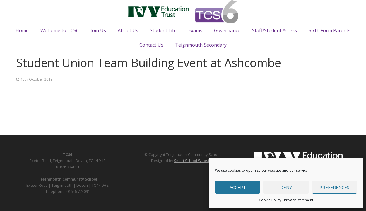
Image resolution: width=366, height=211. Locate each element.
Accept (238, 187)
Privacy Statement (298, 200)
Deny (286, 187)
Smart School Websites (194, 160)
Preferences (334, 187)
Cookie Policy (270, 200)
